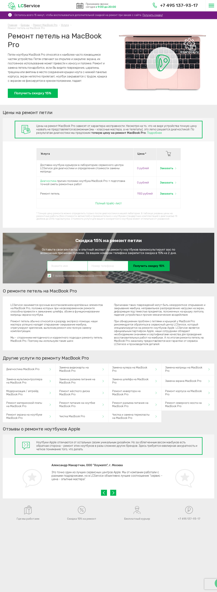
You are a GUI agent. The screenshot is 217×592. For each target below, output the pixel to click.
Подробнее (154, 133)
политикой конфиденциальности (74, 275)
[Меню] (211, 5)
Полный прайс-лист (108, 203)
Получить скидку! (152, 15)
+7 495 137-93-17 (175, 5)
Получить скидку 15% (32, 93)
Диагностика (48, 181)
